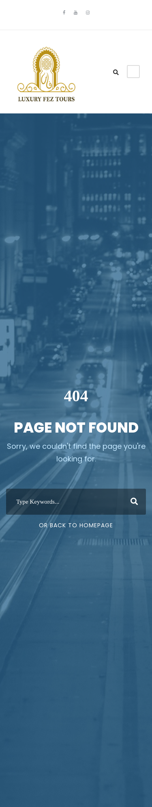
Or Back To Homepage (76, 525)
